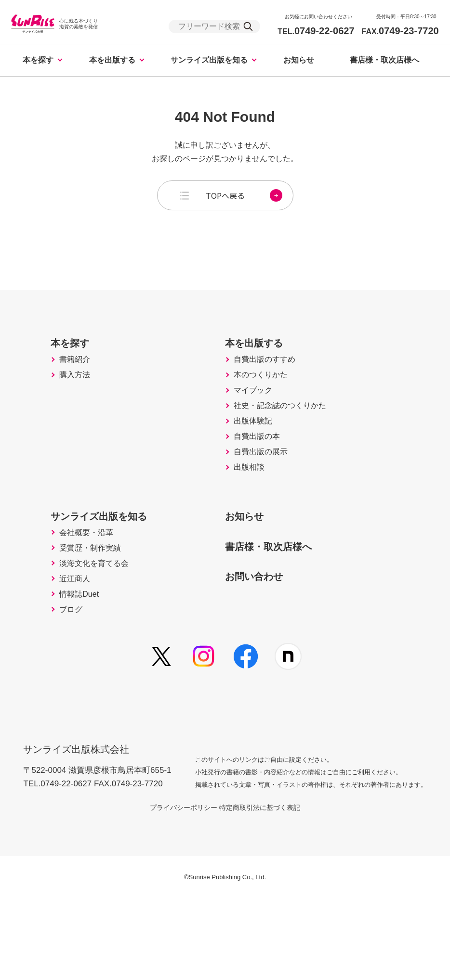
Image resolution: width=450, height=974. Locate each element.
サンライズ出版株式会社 (82, 818)
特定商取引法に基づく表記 (271, 883)
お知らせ (298, 60)
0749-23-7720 (400, 31)
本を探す (38, 60)
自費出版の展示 (265, 497)
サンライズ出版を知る (209, 60)
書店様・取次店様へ (384, 60)
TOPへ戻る (244, 195)
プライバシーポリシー (172, 883)
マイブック (256, 416)
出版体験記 (256, 456)
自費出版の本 (261, 477)
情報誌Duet (64, 669)
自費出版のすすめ (269, 376)
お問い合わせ (262, 630)
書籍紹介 (59, 376)
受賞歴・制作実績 (77, 608)
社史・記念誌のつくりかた (287, 436)
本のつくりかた (265, 396)
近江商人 (59, 649)
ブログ (55, 689)
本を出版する (112, 60)
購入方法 (59, 396)
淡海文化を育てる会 (81, 629)
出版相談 (252, 517)
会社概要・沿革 (72, 588)
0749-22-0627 (316, 31)
